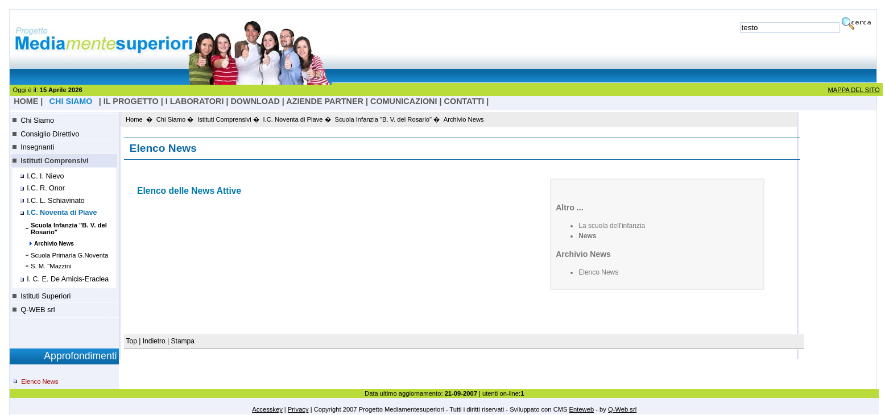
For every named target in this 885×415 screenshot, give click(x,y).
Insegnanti (37, 147)
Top (132, 341)
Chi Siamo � (175, 119)
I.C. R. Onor (46, 188)
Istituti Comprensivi (54, 160)
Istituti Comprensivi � (228, 119)
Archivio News (54, 243)
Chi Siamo (37, 120)
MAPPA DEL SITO (853, 89)
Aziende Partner (324, 101)
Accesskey (267, 409)
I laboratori (195, 101)
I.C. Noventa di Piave (62, 213)
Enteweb (581, 409)
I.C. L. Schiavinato (56, 201)
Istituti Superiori (45, 296)
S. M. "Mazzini (51, 266)
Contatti (464, 101)
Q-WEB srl (37, 309)
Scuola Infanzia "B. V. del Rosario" (69, 228)
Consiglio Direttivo (49, 134)
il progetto (131, 101)
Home (134, 119)
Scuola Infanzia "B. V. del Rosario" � (387, 119)
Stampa (183, 341)
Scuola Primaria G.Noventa (70, 255)
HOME (26, 101)
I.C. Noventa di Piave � (297, 119)
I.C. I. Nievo (45, 176)
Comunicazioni (403, 101)
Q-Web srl (622, 409)
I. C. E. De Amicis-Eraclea (68, 279)
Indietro (154, 341)
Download (254, 101)
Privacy (298, 409)
